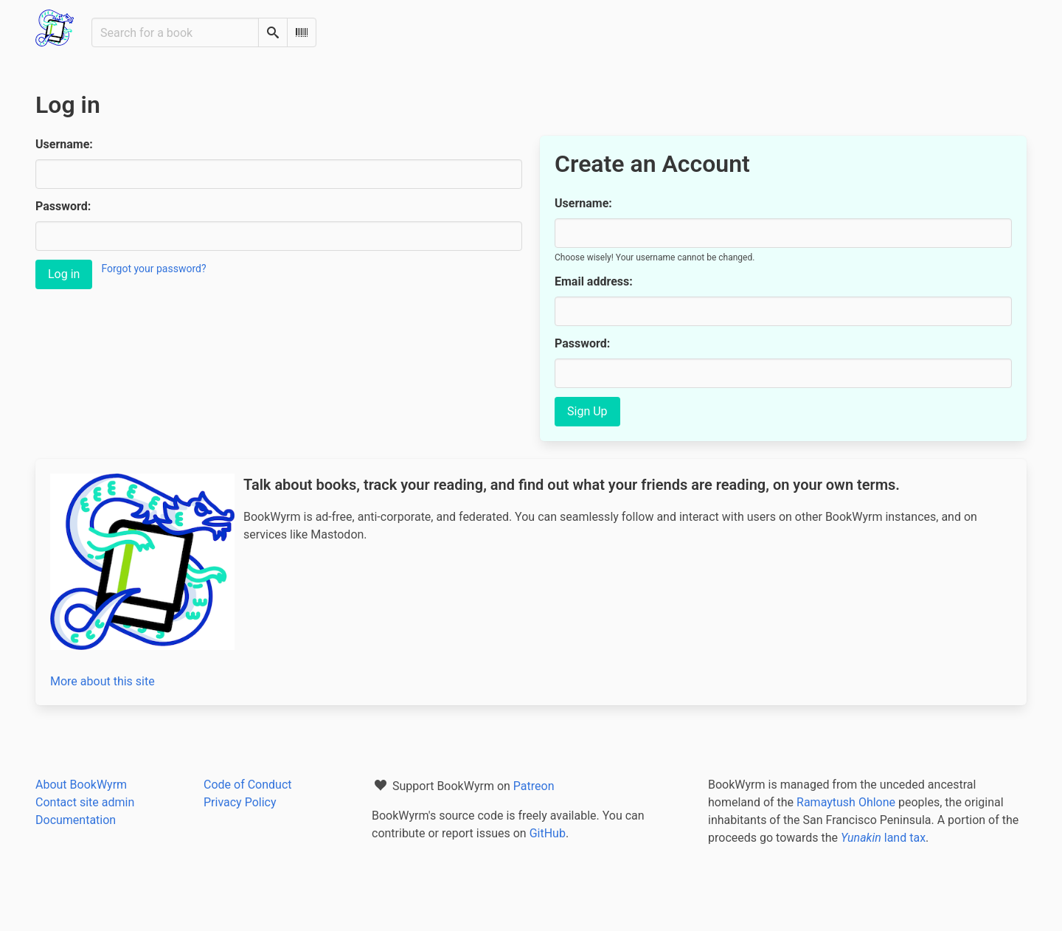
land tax (883, 838)
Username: (64, 144)
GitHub (548, 833)
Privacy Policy (240, 802)
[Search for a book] (175, 32)
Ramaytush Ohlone (845, 802)
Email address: (594, 281)
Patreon (534, 786)
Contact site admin (84, 802)
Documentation (75, 820)
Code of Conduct (248, 785)
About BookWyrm (81, 785)
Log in (64, 274)
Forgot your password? (153, 268)
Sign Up (587, 411)
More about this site (102, 681)
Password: (63, 206)
